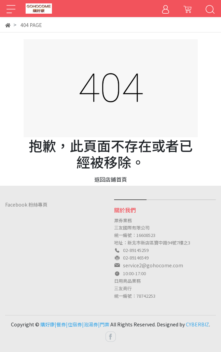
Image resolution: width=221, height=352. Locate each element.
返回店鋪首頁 (110, 179)
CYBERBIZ (197, 324)
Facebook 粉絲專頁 (26, 204)
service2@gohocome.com (153, 265)
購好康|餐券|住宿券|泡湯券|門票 (74, 324)
